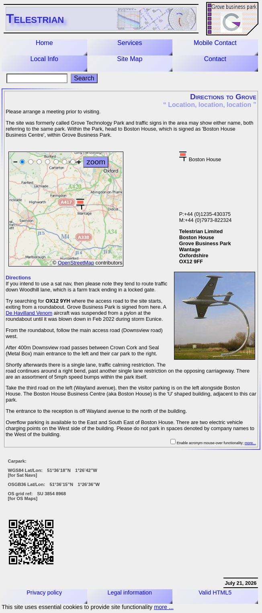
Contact (215, 58)
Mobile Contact (215, 42)
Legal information (130, 592)
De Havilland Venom (29, 313)
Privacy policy (44, 592)
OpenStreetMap (76, 263)
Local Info (44, 58)
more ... (164, 607)
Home (44, 42)
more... (250, 443)
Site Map (129, 58)
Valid (215, 592)
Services (129, 42)
